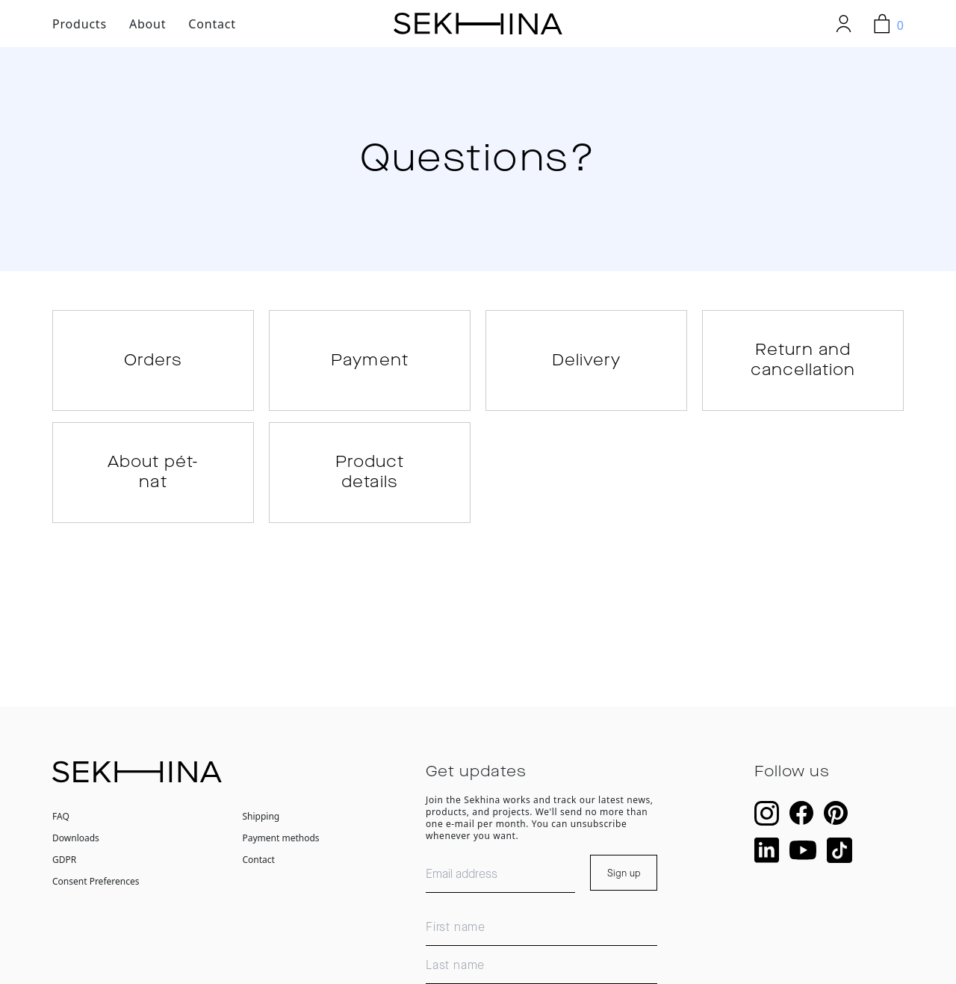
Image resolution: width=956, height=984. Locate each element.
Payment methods (281, 854)
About (147, 24)
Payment (369, 364)
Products (79, 24)
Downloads (75, 854)
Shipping (261, 832)
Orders (153, 364)
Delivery (586, 364)
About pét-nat (152, 484)
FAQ (60, 832)
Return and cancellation (803, 364)
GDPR (64, 876)
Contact (212, 24)
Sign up (624, 890)
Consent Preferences (95, 897)
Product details (370, 484)
